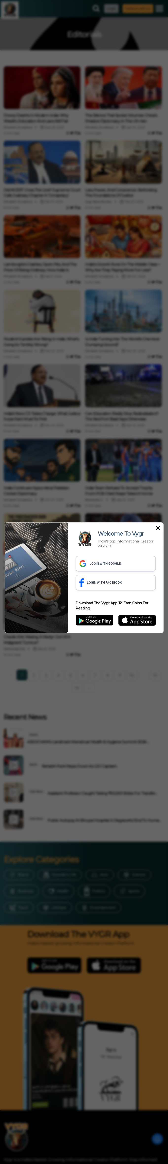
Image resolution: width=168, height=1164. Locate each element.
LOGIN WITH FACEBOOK (100, 582)
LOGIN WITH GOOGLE (100, 563)
